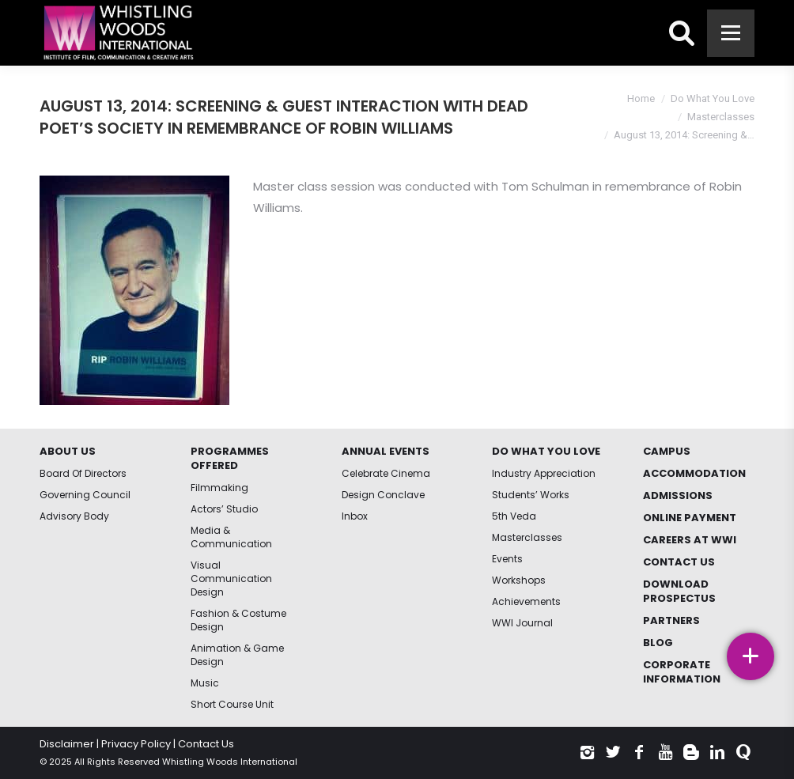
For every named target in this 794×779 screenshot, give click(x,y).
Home (641, 98)
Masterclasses (720, 117)
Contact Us (206, 743)
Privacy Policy (136, 743)
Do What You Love (712, 98)
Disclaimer (67, 743)
